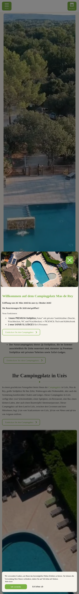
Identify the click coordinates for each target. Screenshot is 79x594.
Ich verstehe (16, 587)
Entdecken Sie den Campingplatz (21, 332)
